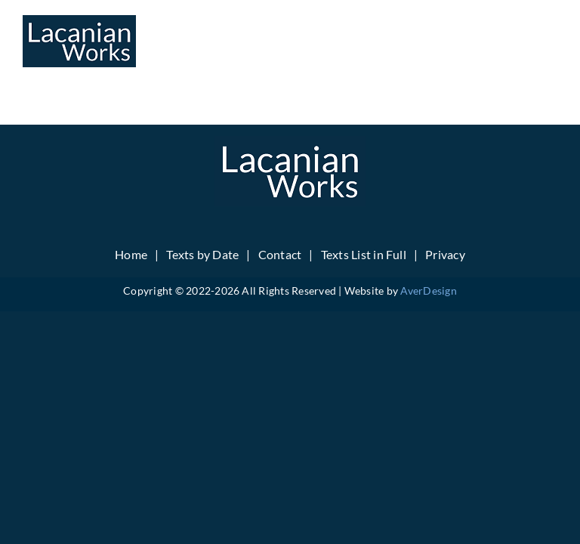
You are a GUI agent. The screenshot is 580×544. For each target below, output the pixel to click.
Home (131, 254)
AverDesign (428, 290)
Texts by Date (202, 254)
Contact (280, 254)
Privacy (445, 254)
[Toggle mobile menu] (549, 38)
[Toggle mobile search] (518, 38)
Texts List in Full (363, 254)
